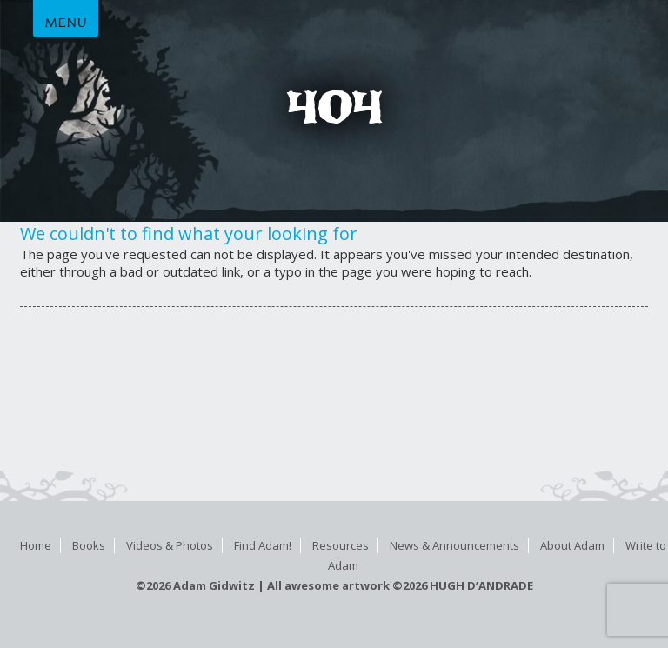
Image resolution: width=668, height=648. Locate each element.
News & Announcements (454, 545)
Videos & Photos (169, 545)
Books (88, 545)
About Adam (572, 545)
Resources (340, 545)
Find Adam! (262, 545)
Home (35, 545)
